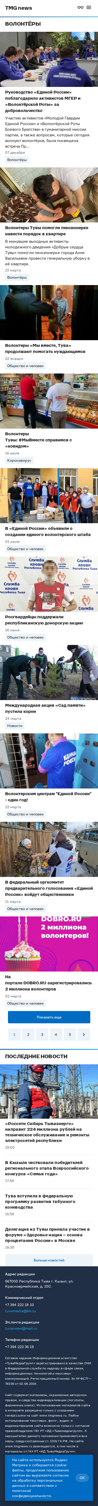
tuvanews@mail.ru (21, 1328)
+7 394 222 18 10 (19, 1304)
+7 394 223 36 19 (19, 1347)
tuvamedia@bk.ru (20, 1311)
